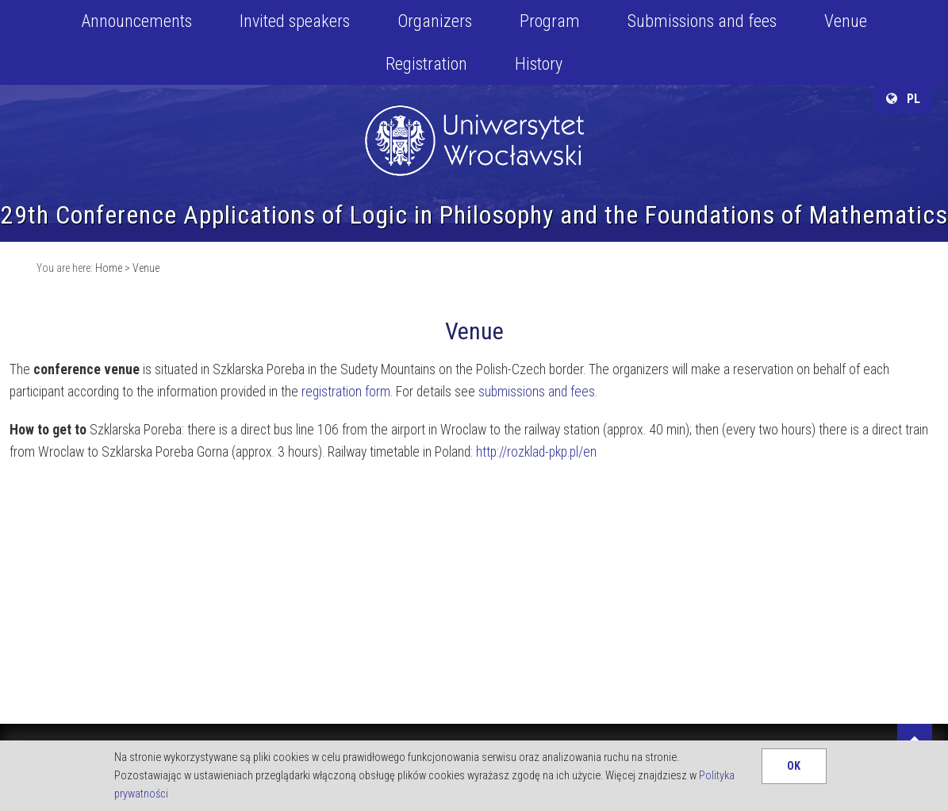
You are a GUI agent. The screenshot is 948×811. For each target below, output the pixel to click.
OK (793, 766)
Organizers (434, 21)
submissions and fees (536, 392)
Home (108, 268)
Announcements (136, 21)
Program (550, 21)
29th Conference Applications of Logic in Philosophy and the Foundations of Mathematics (474, 215)
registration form (345, 392)
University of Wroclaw (474, 120)
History (538, 64)
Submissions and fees (702, 21)
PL (903, 98)
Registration (426, 64)
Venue (845, 21)
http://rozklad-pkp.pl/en (536, 452)
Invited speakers (295, 21)
